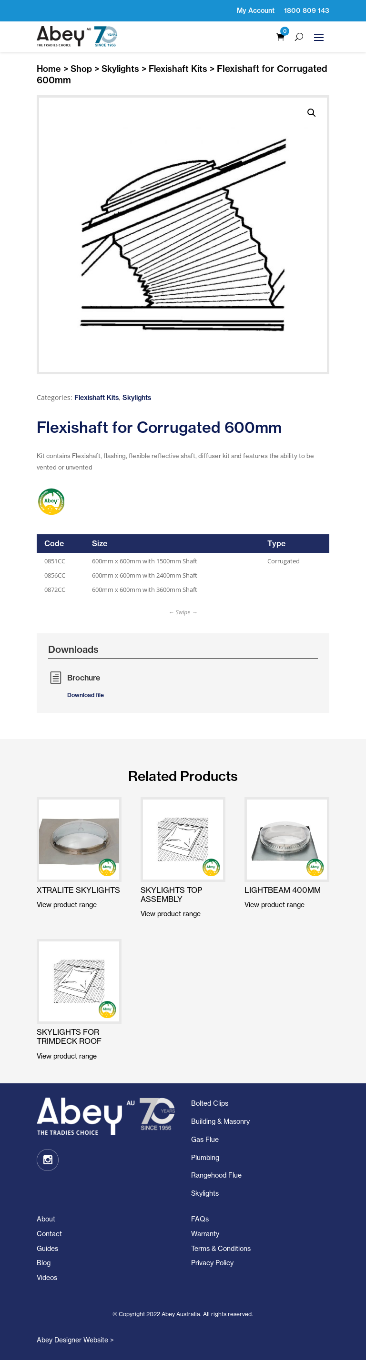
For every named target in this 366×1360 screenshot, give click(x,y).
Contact (49, 1234)
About (46, 1219)
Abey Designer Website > (75, 1340)
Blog (44, 1263)
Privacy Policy (212, 1263)
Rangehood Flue (216, 1175)
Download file (85, 695)
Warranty (205, 1234)
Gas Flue (205, 1139)
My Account (255, 10)
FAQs (200, 1219)
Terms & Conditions (221, 1248)
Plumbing (205, 1157)
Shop (81, 68)
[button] (311, 112)
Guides (47, 1248)
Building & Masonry (220, 1121)
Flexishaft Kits (178, 68)
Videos (47, 1277)
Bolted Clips (209, 1103)
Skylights (120, 68)
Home (49, 68)
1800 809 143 (306, 10)
